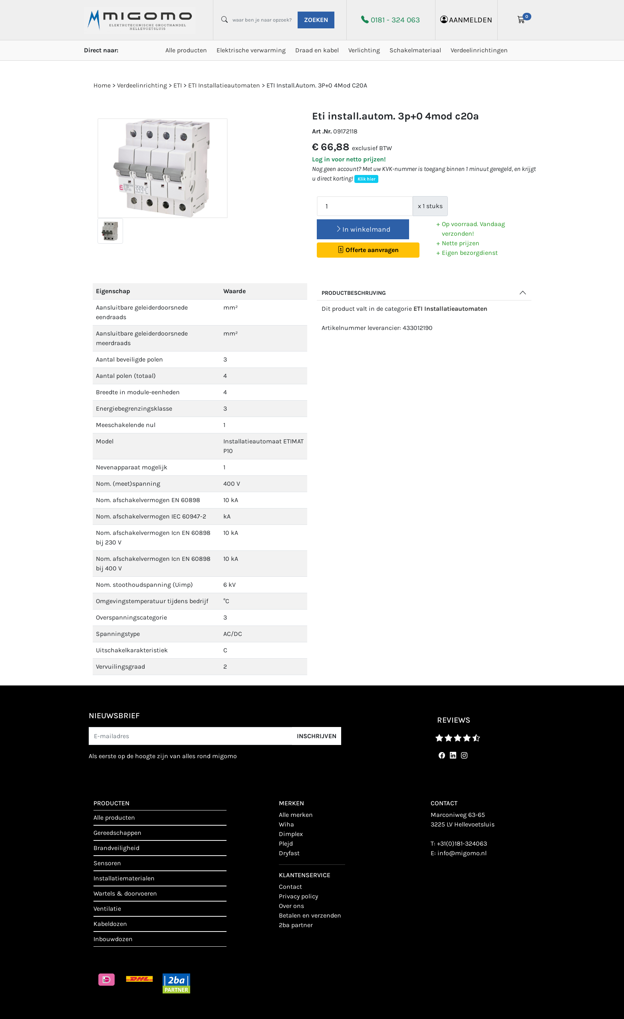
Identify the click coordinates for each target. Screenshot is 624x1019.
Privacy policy (298, 896)
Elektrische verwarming (251, 50)
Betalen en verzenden (310, 915)
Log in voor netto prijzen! (349, 159)
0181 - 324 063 (395, 19)
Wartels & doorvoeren (125, 893)
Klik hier (366, 179)
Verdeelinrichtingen (479, 50)
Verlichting (364, 50)
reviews (453, 720)
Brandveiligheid (116, 848)
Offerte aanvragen (368, 250)
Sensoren (107, 863)
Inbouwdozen (113, 939)
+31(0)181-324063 (462, 843)
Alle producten (186, 50)
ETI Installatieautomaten (450, 308)
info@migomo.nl (462, 853)
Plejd (286, 843)
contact (290, 886)
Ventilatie (107, 908)
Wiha (286, 824)
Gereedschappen (117, 832)
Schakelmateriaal (415, 50)
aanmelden (466, 19)
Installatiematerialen (124, 878)
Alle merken (296, 814)
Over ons (291, 906)
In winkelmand (362, 229)
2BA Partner (296, 925)
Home (102, 85)
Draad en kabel (317, 50)
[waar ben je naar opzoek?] (262, 20)
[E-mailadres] (190, 736)
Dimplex (291, 834)
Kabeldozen (110, 924)
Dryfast (289, 853)
